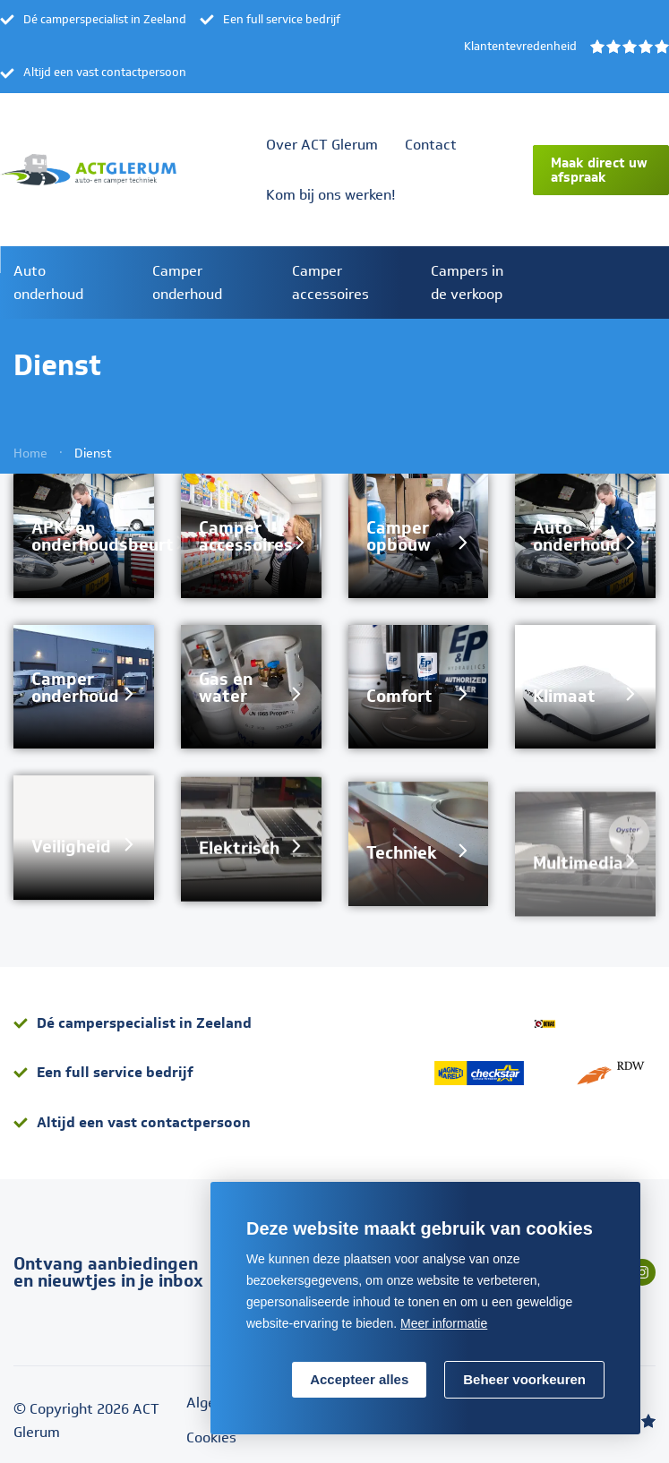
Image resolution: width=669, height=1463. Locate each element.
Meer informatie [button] (443, 1323)
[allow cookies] (359, 1380)
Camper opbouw (398, 543)
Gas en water (226, 690)
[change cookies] (524, 1380)
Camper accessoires (246, 539)
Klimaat (564, 712)
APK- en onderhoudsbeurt (102, 537)
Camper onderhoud (75, 688)
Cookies (211, 1437)
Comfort (399, 702)
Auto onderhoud (577, 554)
